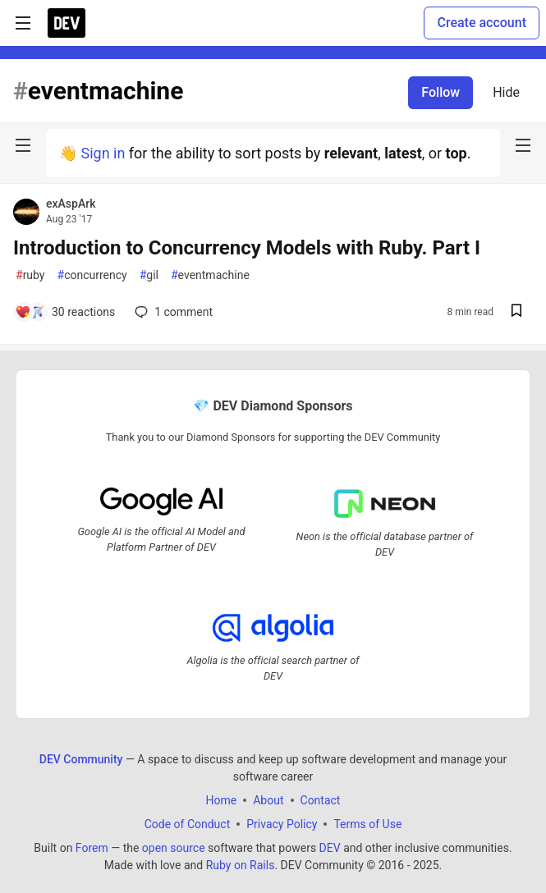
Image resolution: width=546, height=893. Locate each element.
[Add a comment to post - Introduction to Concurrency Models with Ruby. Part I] (65, 312)
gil (149, 275)
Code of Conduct (188, 823)
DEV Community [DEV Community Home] (81, 758)
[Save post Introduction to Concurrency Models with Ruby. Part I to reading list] (516, 312)
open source (173, 847)
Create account (481, 22)
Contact (321, 799)
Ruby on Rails (240, 864)
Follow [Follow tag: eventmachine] (440, 92)
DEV (330, 847)
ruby (30, 275)
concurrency (92, 275)
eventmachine (210, 275)
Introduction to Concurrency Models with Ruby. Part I (246, 247)
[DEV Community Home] (66, 23)
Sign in (102, 153)
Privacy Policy (281, 823)
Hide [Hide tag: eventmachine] (506, 92)
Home (221, 799)
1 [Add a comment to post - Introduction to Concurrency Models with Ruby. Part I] (172, 312)
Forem (92, 847)
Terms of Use (367, 823)
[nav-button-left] (23, 145)
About (268, 799)
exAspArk (70, 203)
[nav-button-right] (523, 145)
